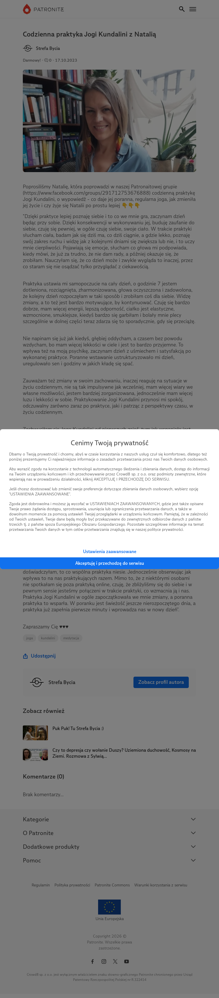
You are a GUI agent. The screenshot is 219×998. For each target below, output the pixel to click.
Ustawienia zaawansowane (109, 552)
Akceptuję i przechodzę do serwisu (109, 563)
